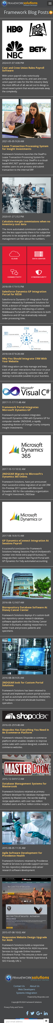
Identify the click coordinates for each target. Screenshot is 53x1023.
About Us (34, 986)
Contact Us (19, 986)
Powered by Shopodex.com (38, 997)
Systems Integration (26, 992)
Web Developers (26, 989)
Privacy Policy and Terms (13, 1007)
